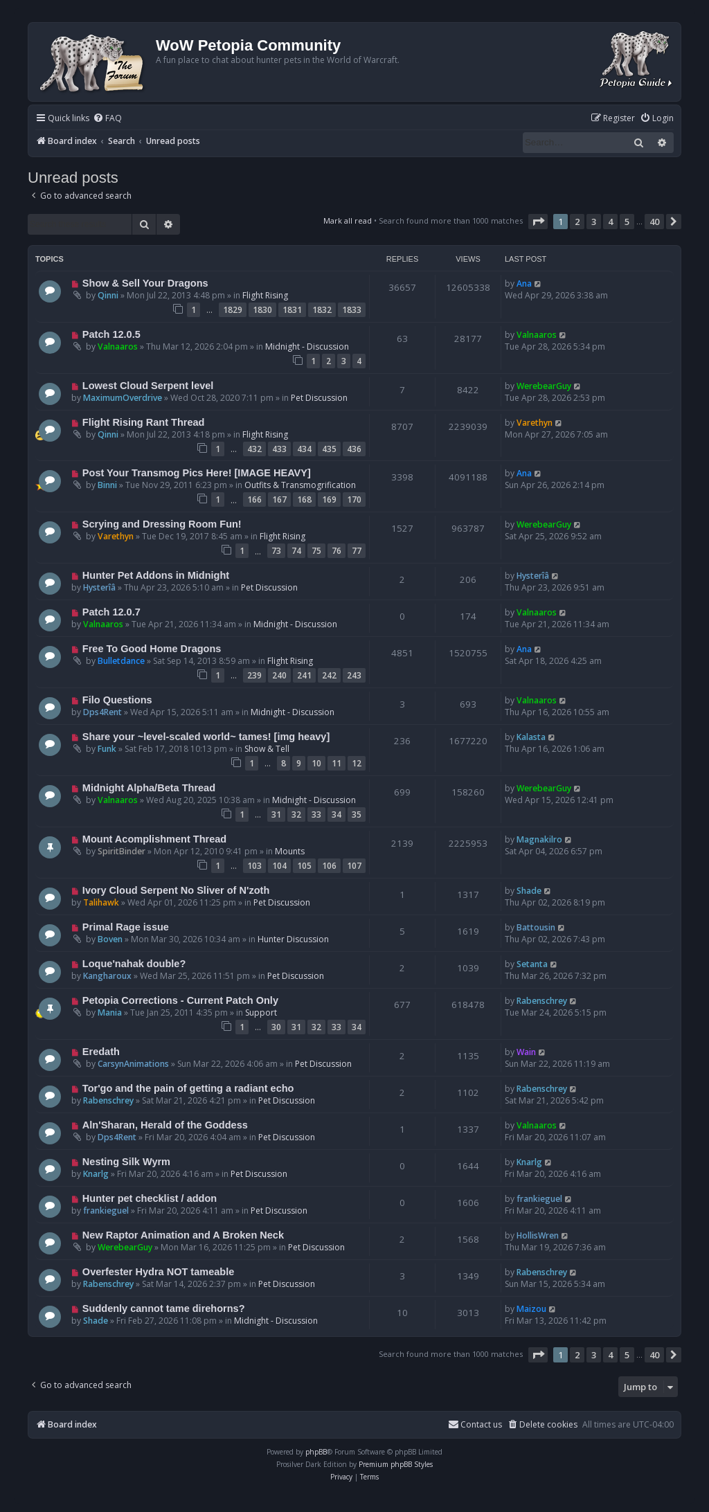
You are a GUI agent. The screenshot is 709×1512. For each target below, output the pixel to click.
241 (304, 675)
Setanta (532, 964)
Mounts (290, 851)
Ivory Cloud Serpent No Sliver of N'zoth (175, 890)
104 (279, 866)
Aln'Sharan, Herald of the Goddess (165, 1125)
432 (254, 449)
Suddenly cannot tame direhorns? (163, 1308)
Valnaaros (118, 346)
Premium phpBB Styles (396, 1464)
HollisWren (538, 1235)
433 (279, 449)
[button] (538, 221)
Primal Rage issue (125, 927)
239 (254, 675)
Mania (110, 1012)
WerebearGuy (544, 386)
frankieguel (106, 1210)
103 (254, 866)
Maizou (531, 1309)
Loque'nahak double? (134, 963)
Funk (107, 749)
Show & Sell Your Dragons (145, 283)
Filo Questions (117, 699)
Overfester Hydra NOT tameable (158, 1271)
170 (354, 499)
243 (354, 675)
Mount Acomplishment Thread (154, 839)
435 (329, 449)
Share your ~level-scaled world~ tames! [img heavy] (206, 736)
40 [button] (654, 221)
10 (316, 763)
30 (276, 1027)
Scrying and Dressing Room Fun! (162, 524)
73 (276, 551)
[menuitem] (107, 118)
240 (279, 675)
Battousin (536, 927)
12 (356, 763)
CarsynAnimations (133, 1064)
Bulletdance (121, 661)
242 (329, 675)
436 (354, 449)
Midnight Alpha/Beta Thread (148, 787)
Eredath (101, 1051)
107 (354, 866)
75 (316, 551)
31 (276, 814)
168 (304, 499)
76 (336, 551)
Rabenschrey (542, 1001)
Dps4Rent (102, 712)
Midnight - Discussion (307, 346)
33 (316, 814)
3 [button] (593, 221)
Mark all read (347, 220)
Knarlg (96, 1174)
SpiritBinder (121, 851)
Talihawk (101, 902)
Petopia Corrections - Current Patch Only (180, 1000)
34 (336, 814)
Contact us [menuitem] (475, 1424)
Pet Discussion (319, 398)
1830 (262, 310)
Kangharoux (107, 976)
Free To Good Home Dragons (152, 648)
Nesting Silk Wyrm (126, 1161)
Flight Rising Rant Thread (143, 422)
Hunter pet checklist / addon (149, 1198)
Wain (526, 1052)
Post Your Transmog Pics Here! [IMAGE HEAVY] (196, 472)
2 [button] (577, 221)
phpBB (316, 1452)
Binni (107, 485)
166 (254, 499)
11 (336, 763)
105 (304, 866)
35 (356, 814)
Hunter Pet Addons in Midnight (155, 575)
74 (296, 551)
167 (279, 499)
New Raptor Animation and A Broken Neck (183, 1235)
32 (296, 814)
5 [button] (627, 221)
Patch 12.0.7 (111, 612)
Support (261, 1012)
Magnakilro (539, 839)
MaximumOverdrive (122, 398)
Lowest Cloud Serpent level (148, 385)
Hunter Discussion (293, 939)
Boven (110, 939)
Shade (529, 891)
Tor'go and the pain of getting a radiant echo (188, 1088)
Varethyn (535, 423)
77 (356, 551)
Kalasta (531, 737)
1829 (232, 310)
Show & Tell (266, 749)
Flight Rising (265, 295)
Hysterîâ (99, 587)
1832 (322, 310)
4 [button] (610, 221)
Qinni (108, 295)
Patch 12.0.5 (111, 334)
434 (304, 449)
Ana (524, 283)
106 (329, 866)
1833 (351, 310)
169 (329, 499)
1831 (292, 310)
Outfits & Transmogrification (300, 485)
